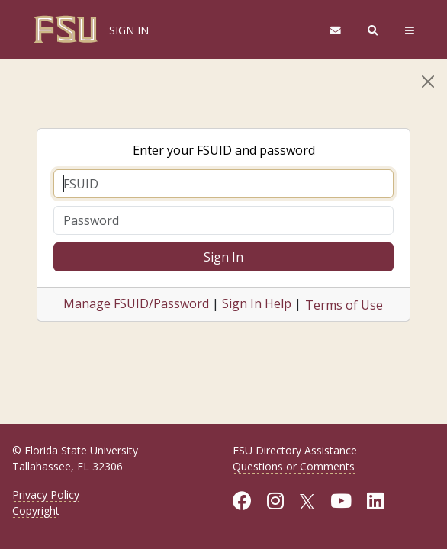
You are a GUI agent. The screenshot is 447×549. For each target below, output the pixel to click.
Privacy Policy (45, 494)
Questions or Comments (294, 466)
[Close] (428, 81)
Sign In (223, 257)
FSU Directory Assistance (295, 450)
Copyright (35, 510)
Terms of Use (344, 305)
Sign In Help (256, 303)
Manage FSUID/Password (136, 303)
